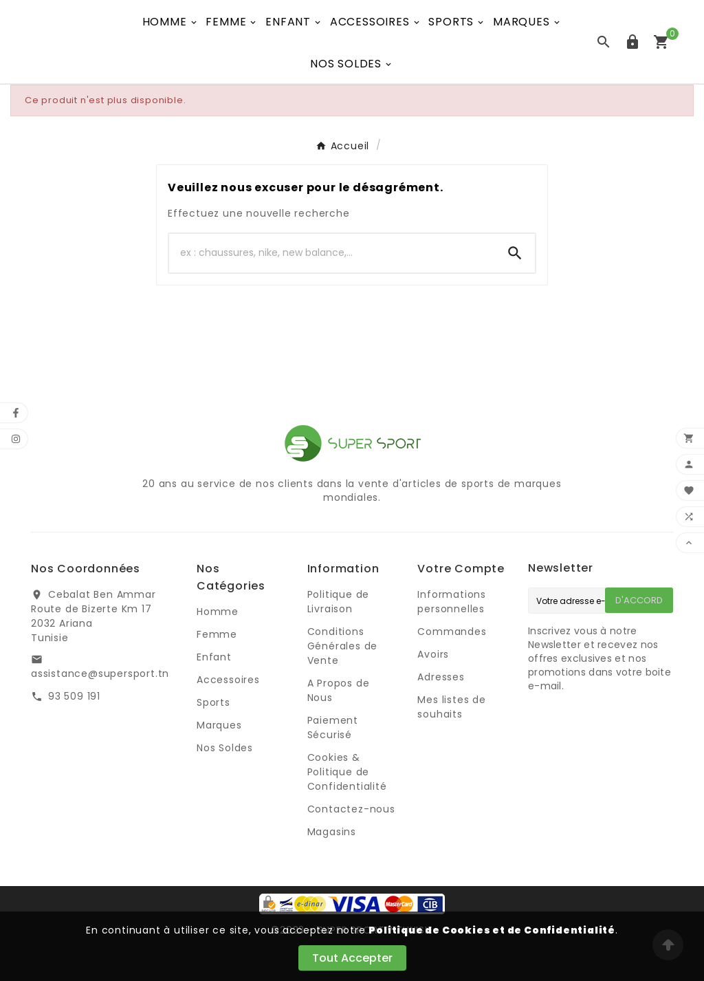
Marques (219, 725)
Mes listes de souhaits (451, 707)
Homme (218, 611)
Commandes (451, 631)
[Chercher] (332, 253)
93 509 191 (74, 696)
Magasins (331, 832)
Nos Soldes (225, 748)
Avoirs (433, 654)
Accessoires (228, 680)
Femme (217, 634)
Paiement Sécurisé (332, 727)
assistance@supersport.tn (100, 673)
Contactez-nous (351, 809)
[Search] (515, 253)
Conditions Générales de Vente (342, 646)
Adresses (440, 677)
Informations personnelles (451, 601)
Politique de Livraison (338, 601)
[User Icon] (632, 42)
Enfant (214, 657)
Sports (213, 702)
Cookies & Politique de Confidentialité (347, 772)
